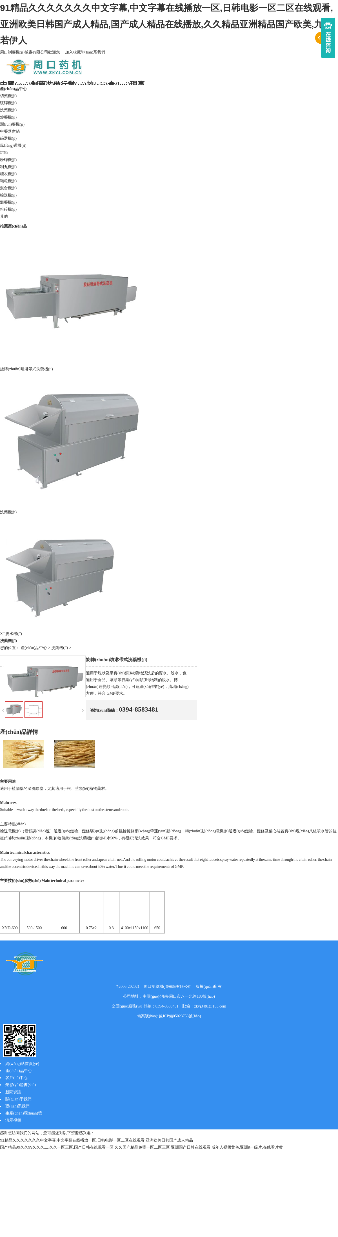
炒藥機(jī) (8, 117)
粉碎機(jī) (8, 160)
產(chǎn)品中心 (13, 89)
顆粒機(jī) (8, 181)
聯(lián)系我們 (93, 52)
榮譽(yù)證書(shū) (20, 1085)
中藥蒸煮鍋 (10, 131)
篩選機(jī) (8, 138)
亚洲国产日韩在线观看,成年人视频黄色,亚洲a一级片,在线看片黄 (227, 1147)
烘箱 (4, 152)
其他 (4, 216)
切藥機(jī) (8, 96)
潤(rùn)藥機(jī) (12, 124)
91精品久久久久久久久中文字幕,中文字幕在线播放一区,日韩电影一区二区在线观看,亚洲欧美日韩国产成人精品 (96, 1140)
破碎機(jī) (8, 103)
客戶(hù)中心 (16, 1078)
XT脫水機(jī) (11, 634)
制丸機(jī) (8, 167)
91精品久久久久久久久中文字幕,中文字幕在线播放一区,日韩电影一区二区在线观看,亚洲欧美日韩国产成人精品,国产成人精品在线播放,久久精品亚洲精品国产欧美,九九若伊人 (166, 24)
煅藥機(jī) (8, 202)
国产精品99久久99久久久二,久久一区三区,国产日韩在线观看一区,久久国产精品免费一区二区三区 (85, 1147)
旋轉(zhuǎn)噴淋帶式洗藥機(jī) (26, 369)
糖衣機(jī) (8, 174)
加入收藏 (73, 52)
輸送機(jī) (8, 195)
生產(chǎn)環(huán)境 (23, 1113)
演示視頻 (13, 1120)
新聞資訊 (13, 1092)
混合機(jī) (8, 188)
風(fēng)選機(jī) (13, 145)
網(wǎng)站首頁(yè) (22, 1064)
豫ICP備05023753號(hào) (180, 1016)
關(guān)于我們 (18, 1099)
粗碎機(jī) (8, 209)
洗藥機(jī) (8, 110)
